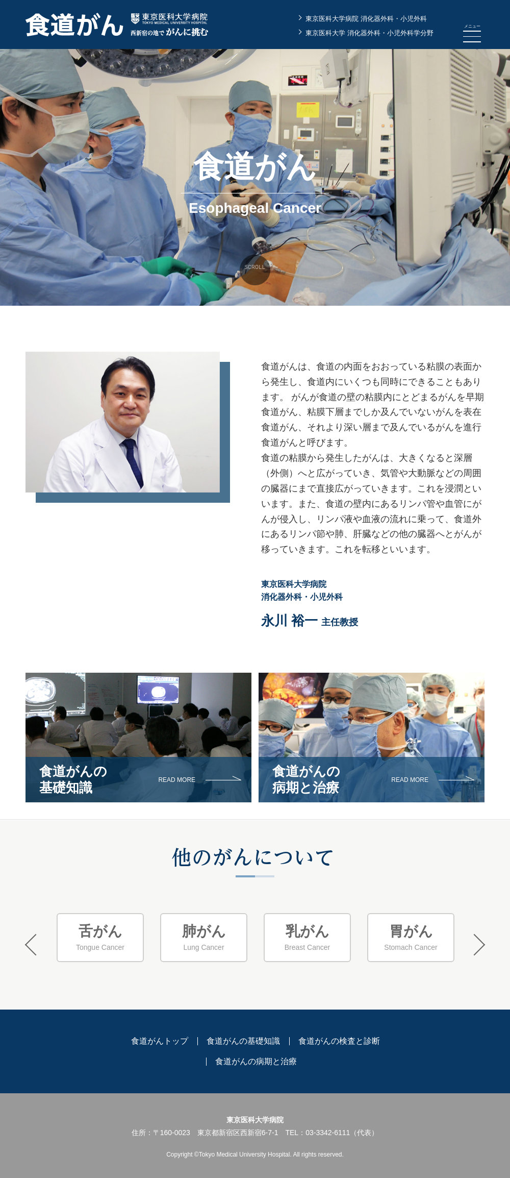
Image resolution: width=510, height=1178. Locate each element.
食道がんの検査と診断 (339, 1041)
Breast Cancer (307, 937)
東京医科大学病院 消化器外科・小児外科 (366, 18)
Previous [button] (35, 944)
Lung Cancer (203, 937)
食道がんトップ (159, 1041)
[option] (100, 938)
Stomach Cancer (410, 937)
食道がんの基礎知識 (243, 1041)
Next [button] (474, 944)
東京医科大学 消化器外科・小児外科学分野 (369, 33)
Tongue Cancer (100, 937)
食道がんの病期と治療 (256, 1061)
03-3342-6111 (327, 1132)
